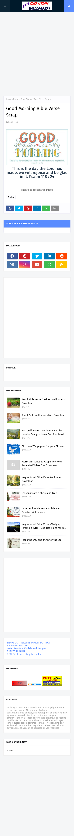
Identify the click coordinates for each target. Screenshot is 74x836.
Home (9, 99)
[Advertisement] (37, 54)
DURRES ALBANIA (16, 651)
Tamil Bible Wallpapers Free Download (43, 415)
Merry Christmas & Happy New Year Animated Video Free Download (42, 463)
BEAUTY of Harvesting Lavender (24, 654)
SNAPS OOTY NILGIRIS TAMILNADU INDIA (28, 642)
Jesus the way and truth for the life (41, 539)
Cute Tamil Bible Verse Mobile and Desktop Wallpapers (41, 510)
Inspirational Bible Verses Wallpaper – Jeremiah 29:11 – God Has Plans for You (44, 526)
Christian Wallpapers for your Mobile (43, 446)
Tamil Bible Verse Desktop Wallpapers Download (43, 401)
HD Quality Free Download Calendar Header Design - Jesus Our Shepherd (43, 432)
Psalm (16, 99)
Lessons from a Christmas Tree (39, 493)
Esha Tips (13, 122)
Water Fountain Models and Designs (26, 648)
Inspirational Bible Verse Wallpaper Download (42, 479)
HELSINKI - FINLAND (17, 645)
